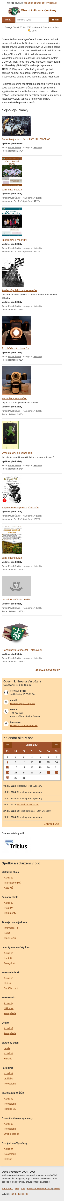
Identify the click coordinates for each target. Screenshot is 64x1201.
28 (56, 772)
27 (48, 772)
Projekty (8, 908)
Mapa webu (7, 1188)
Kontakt (8, 958)
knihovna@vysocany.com (22, 703)
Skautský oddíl (10, 1042)
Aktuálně (8, 953)
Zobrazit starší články (47, 669)
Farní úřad (7, 1068)
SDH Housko (9, 997)
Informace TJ (11, 928)
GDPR (56, 1188)
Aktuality (37, 147)
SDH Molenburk (10, 972)
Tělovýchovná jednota (14, 922)
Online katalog (11, 1134)
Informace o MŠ (12, 882)
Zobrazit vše (51, 823)
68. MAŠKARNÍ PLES (28, 804)
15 (7, 767)
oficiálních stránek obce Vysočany (40, 3)
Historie (8, 983)
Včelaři (6, 1022)
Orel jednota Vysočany (14, 1143)
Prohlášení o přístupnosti (39, 1188)
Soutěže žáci (11, 988)
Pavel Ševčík (14, 147)
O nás (7, 1048)
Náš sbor (8, 1008)
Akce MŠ (8, 887)
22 (7, 772)
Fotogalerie (10, 963)
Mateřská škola (10, 872)
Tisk (17, 1188)
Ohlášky (8, 1078)
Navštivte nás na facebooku (24, 725)
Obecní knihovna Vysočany (17, 1118)
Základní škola (10, 897)
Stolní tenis (10, 938)
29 (7, 777)
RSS (23, 1188)
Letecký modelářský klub (16, 947)
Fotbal (7, 933)
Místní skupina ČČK (13, 1093)
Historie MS (10, 1108)
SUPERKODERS (19, 1194)
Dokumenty (10, 913)
